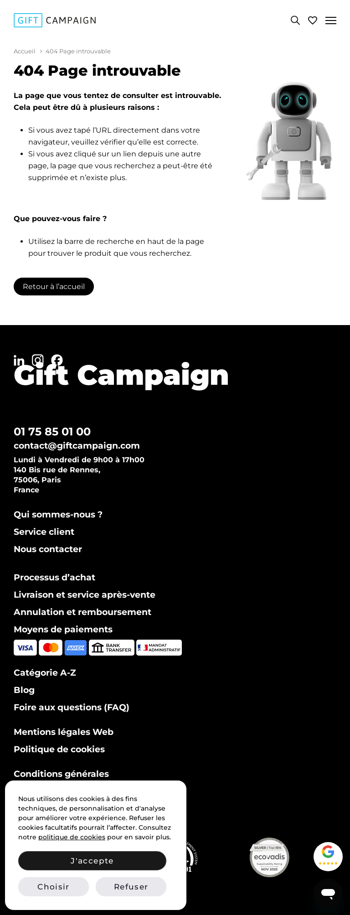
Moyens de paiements (63, 629)
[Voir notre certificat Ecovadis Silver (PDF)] (290, 857)
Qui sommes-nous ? (58, 514)
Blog (24, 690)
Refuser (131, 886)
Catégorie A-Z (45, 672)
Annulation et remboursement (82, 612)
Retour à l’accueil (54, 286)
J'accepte (92, 860)
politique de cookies (71, 837)
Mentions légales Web (63, 732)
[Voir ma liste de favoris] (312, 20)
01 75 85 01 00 (52, 431)
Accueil (25, 51)
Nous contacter (48, 549)
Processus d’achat (54, 577)
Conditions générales (61, 774)
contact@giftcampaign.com (77, 445)
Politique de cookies (59, 749)
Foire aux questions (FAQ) (71, 707)
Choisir (53, 886)
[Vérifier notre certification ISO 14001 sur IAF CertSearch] (198, 857)
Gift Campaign (121, 375)
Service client (44, 532)
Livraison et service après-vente (84, 594)
